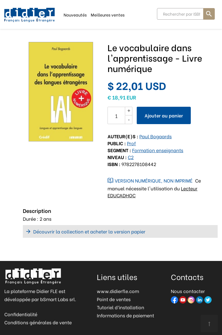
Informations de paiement (125, 315)
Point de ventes (114, 299)
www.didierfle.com (118, 291)
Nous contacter (188, 291)
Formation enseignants (157, 150)
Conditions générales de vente (38, 322)
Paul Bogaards (155, 136)
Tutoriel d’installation (120, 307)
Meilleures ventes (108, 14)
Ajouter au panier (164, 115)
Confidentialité (20, 314)
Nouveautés (75, 14)
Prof (131, 143)
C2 (131, 157)
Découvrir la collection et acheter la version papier (89, 231)
